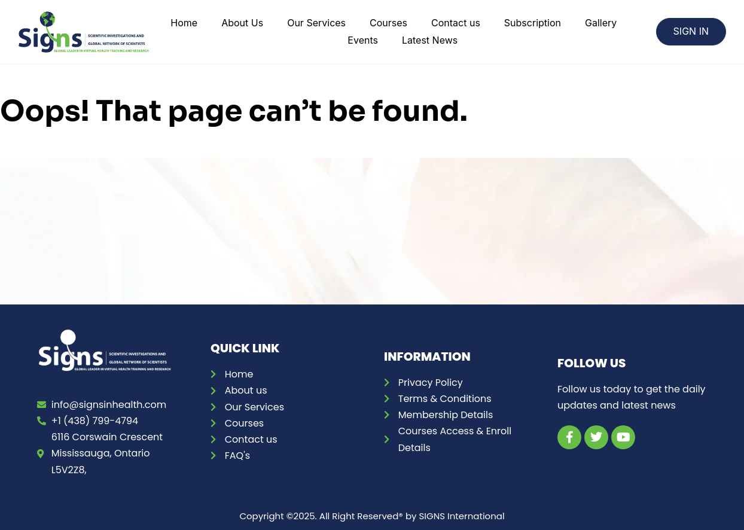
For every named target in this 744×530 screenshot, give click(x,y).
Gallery (601, 23)
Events (362, 40)
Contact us (455, 23)
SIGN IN (691, 31)
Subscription (532, 23)
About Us (242, 23)
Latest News (430, 40)
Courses (388, 23)
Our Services (316, 23)
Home (183, 23)
